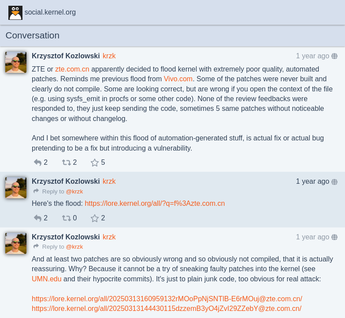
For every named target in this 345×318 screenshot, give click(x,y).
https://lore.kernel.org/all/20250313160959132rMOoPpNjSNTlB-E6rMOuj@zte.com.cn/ (167, 299)
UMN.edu (47, 279)
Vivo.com (178, 79)
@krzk (74, 191)
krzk (109, 56)
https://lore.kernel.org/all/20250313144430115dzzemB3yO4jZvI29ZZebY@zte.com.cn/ (166, 308)
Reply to (48, 191)
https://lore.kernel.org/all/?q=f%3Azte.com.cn (155, 203)
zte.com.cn (72, 69)
